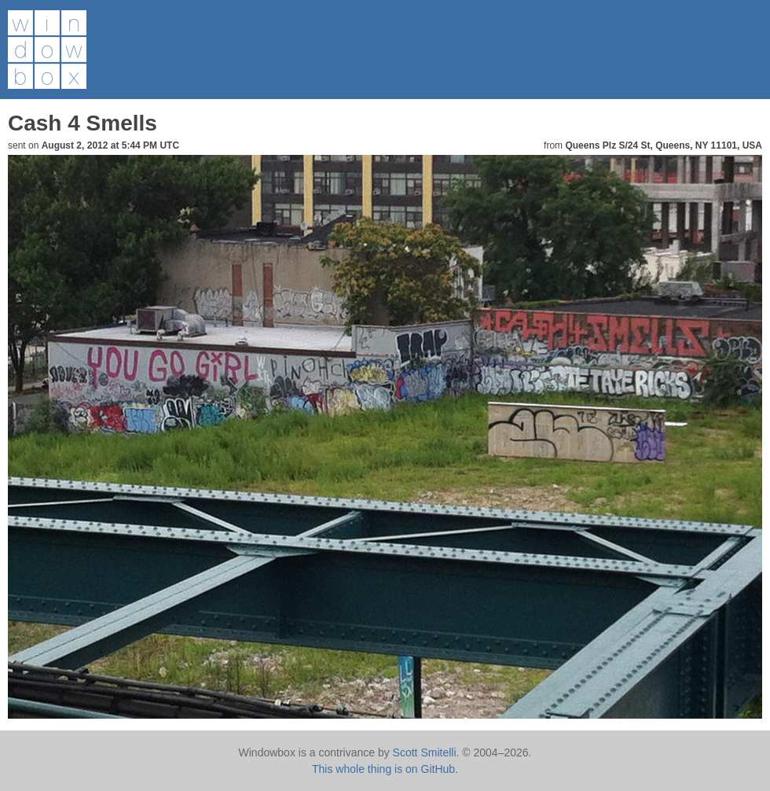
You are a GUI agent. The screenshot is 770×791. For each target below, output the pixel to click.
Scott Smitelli (424, 752)
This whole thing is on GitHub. (385, 769)
